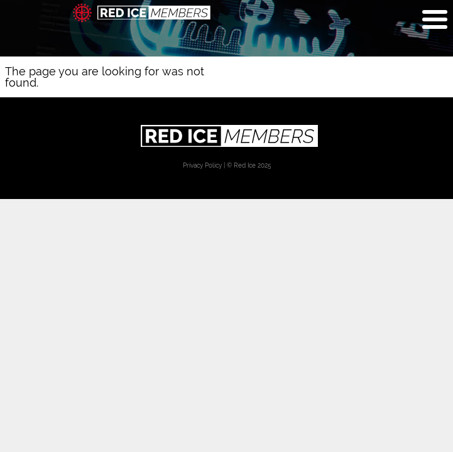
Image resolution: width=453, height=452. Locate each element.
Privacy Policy (202, 165)
